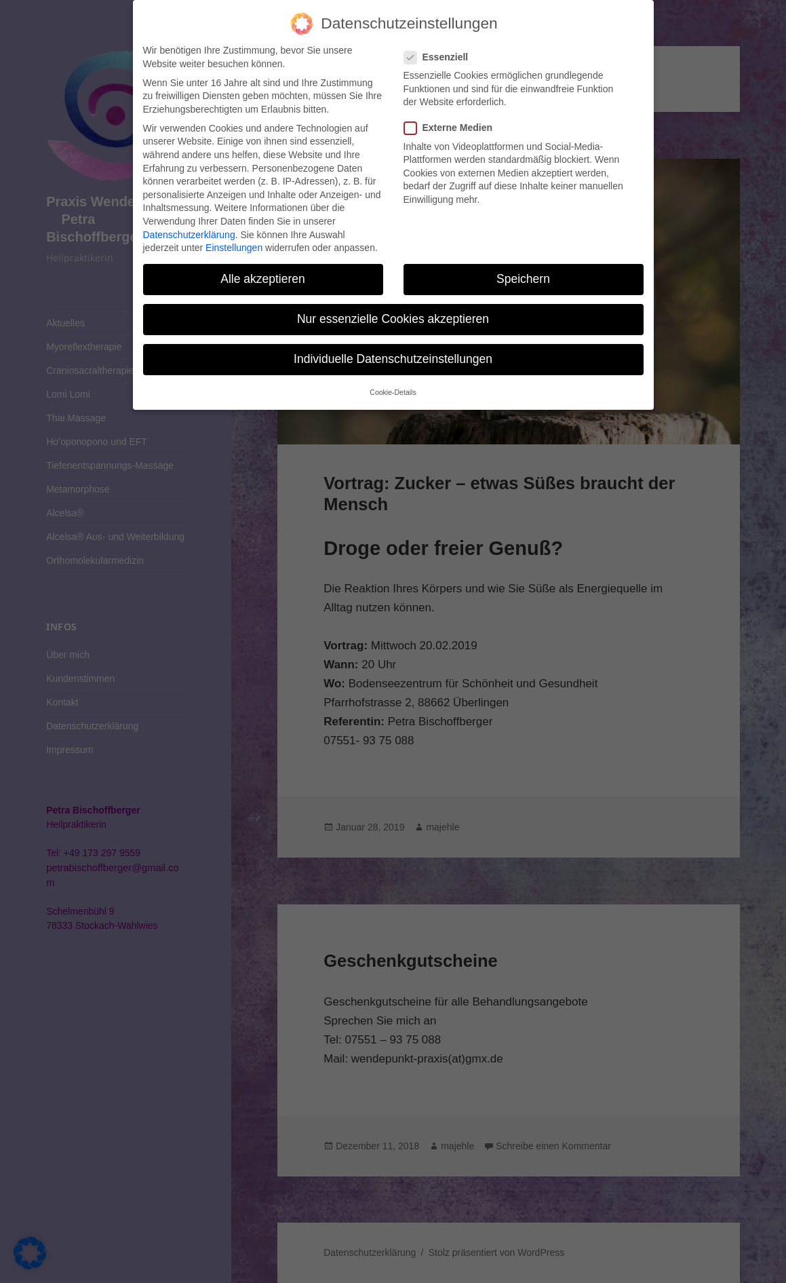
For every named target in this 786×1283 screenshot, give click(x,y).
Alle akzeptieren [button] (262, 279)
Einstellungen (233, 247)
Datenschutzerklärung (189, 234)
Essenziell (440, 57)
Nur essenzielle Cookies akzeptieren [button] (393, 319)
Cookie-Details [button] (393, 392)
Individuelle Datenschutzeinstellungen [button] (393, 359)
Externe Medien (452, 127)
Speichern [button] (523, 279)
